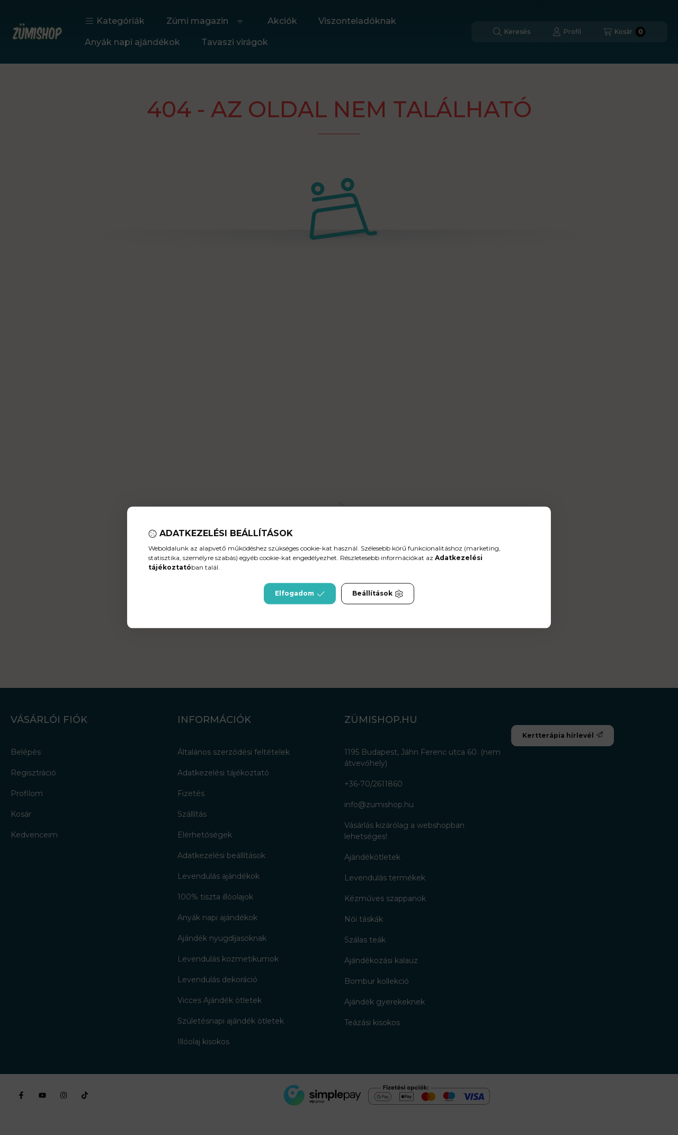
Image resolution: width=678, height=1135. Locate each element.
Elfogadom (300, 594)
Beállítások (377, 594)
